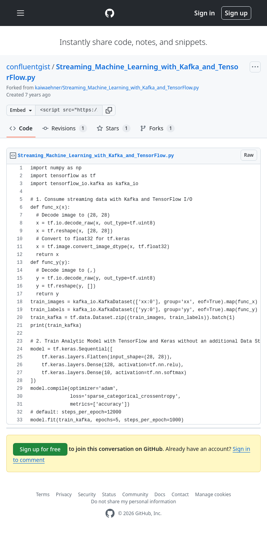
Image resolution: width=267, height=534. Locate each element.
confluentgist (28, 66)
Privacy (64, 494)
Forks (157, 128)
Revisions (64, 128)
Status (109, 494)
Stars (114, 128)
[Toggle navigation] (20, 13)
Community (135, 494)
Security (87, 494)
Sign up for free (40, 449)
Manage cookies (213, 494)
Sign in (204, 13)
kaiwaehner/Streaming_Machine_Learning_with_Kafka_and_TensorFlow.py (117, 87)
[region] (133, 294)
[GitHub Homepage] (110, 513)
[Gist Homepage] (109, 13)
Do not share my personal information (133, 501)
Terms (43, 494)
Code (21, 128)
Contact (180, 494)
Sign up (236, 13)
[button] (109, 110)
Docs (160, 494)
